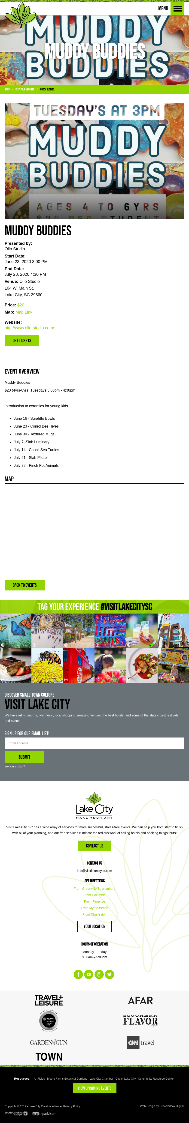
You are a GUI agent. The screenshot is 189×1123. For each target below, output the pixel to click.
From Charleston (94, 914)
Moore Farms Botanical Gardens (67, 1078)
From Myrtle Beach (94, 908)
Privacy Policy (71, 1106)
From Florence (94, 901)
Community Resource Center (156, 1078)
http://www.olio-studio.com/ (29, 328)
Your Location (94, 926)
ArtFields (39, 1078)
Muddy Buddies (47, 89)
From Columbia (94, 895)
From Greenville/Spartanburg (95, 888)
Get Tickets (22, 340)
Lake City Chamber (101, 1078)
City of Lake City (126, 1078)
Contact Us (94, 845)
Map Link (23, 312)
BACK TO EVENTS (25, 585)
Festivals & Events (24, 89)
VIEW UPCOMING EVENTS (94, 1088)
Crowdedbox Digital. (172, 1106)
